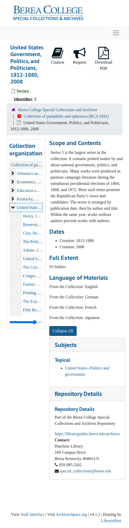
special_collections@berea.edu (85, 471)
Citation (57, 55)
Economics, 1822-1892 (36, 182)
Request (79, 55)
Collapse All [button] (63, 331)
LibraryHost (111, 520)
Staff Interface (32, 514)
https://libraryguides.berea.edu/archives (87, 434)
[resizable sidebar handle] (26, 322)
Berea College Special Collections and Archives (57, 110)
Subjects (66, 345)
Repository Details (78, 394)
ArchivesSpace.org (71, 514)
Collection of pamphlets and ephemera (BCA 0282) (66, 116)
